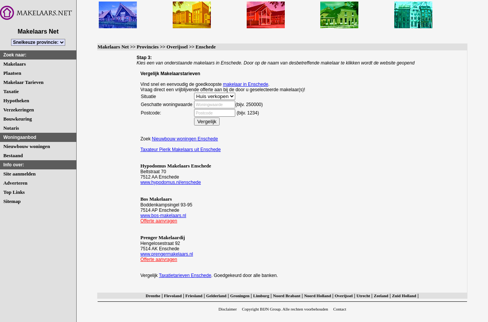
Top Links (14, 192)
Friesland (193, 295)
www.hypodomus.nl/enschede (170, 182)
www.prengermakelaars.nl (166, 254)
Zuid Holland (404, 295)
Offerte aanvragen (158, 221)
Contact (339, 309)
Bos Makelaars (156, 199)
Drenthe (153, 295)
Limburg (261, 295)
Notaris (11, 128)
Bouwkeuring (17, 119)
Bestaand (13, 155)
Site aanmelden (19, 174)
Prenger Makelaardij (162, 237)
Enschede (206, 47)
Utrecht (363, 295)
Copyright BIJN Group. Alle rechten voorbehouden (285, 309)
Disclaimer (227, 309)
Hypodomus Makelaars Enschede (175, 166)
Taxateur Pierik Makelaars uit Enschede (180, 149)
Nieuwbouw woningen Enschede (185, 139)
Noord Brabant (286, 295)
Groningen (240, 295)
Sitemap (12, 201)
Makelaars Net (113, 47)
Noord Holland (317, 295)
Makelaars (14, 64)
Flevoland (172, 295)
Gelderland (216, 295)
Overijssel (177, 47)
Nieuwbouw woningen (26, 146)
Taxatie (11, 91)
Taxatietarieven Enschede (185, 275)
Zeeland (381, 295)
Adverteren (15, 183)
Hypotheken (16, 100)
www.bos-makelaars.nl (163, 215)
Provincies (148, 47)
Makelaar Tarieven (23, 82)
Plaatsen (12, 73)
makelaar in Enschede (245, 84)
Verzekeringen (18, 110)
